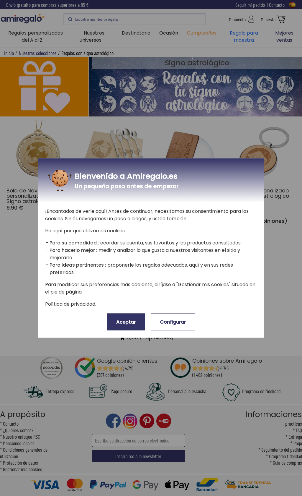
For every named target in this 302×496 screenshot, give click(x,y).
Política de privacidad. (70, 304)
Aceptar (126, 322)
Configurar (173, 322)
